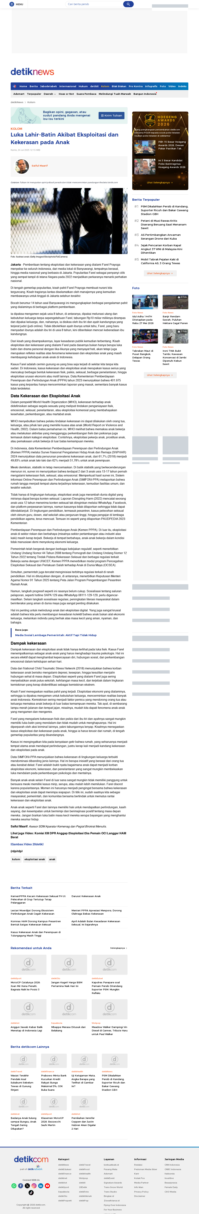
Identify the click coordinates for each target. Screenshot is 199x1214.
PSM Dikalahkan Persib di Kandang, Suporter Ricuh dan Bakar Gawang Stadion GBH (113, 1082)
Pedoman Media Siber (145, 1169)
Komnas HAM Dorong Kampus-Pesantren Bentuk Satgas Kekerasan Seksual (36, 923)
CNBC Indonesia (173, 1169)
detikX (94, 86)
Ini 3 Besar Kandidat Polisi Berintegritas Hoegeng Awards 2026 (171, 163)
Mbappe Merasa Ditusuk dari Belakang (68, 1029)
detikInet (62, 1178)
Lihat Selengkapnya (160, 182)
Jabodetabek (48, 86)
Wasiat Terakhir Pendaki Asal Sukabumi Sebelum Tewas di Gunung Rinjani (22, 1082)
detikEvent (109, 1178)
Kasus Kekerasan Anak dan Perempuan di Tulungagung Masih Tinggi (36, 934)
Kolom (105, 86)
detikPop (83, 1200)
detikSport (63, 1187)
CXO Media (170, 1191)
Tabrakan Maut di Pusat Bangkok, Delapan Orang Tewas (142, 355)
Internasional (67, 86)
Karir (136, 1173)
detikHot (62, 1182)
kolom (16, 859)
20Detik (83, 1187)
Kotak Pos (139, 1178)
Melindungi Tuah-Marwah (115, 93)
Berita (34, 86)
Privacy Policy (141, 1191)
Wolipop (83, 1178)
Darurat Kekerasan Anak (86, 896)
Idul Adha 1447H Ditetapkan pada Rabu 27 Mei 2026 (143, 319)
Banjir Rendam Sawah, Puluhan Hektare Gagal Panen (175, 319)
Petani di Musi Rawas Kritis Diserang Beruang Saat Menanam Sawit (164, 224)
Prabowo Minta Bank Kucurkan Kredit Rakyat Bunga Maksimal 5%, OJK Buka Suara (53, 1082)
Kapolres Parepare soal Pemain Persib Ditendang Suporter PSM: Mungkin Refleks (107, 987)
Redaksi (138, 1165)
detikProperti (65, 1200)
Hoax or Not (66, 93)
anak (52, 859)
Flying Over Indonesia (115, 1205)
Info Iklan (138, 1187)
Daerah (50, 93)
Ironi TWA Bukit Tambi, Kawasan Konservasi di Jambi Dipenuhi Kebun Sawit (174, 357)
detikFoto (84, 1191)
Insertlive (169, 1178)
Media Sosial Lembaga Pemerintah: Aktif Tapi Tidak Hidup (56, 635)
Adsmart (18, 93)
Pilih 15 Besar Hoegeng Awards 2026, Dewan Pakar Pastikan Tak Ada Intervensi (172, 145)
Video (172, 86)
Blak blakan (119, 86)
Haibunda (170, 1173)
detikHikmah (85, 1196)
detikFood (84, 1169)
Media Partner (141, 1182)
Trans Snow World (113, 1187)
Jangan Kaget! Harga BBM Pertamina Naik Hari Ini (66, 984)
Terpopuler (34, 93)
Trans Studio (110, 1191)
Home (23, 86)
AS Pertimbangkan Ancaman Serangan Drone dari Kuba (161, 236)
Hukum (83, 86)
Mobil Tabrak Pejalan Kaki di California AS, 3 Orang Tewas (160, 261)
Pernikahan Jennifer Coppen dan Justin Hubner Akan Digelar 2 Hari (83, 1123)
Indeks (182, 86)
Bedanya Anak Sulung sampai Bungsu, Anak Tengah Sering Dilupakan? (23, 1123)
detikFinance (64, 1173)
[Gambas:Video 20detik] (27, 844)
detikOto (62, 1196)
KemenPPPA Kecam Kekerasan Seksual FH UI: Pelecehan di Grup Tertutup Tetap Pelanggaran (38, 899)
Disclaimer (139, 1196)
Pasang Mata (110, 1169)
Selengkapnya (119, 948)
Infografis (151, 86)
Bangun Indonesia (145, 93)
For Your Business (113, 1209)
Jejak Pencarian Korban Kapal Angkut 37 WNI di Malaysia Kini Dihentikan (161, 249)
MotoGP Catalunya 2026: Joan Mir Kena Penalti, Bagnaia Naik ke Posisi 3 (25, 986)
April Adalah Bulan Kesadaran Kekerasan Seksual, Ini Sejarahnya (95, 923)
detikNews (17, 102)
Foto (163, 86)
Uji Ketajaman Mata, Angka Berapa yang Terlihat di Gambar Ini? (83, 1081)
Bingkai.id (109, 1196)
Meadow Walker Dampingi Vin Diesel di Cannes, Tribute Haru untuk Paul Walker (110, 1031)
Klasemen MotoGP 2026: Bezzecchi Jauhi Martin (52, 1121)
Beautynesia (171, 1182)
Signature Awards (113, 1182)
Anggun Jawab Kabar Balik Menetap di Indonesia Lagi (27, 1029)
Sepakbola (63, 1191)
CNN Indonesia (172, 1165)
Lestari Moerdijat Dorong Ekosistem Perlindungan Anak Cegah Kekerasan (32, 912)
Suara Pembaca (86, 93)
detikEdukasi (64, 1169)
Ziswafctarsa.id (112, 1200)
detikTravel (84, 1165)
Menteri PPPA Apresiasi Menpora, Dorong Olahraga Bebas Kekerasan (96, 912)
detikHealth (85, 1173)
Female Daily (171, 1187)
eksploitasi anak (34, 859)
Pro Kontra (136, 86)
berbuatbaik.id (111, 1165)
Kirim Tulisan (111, 115)
